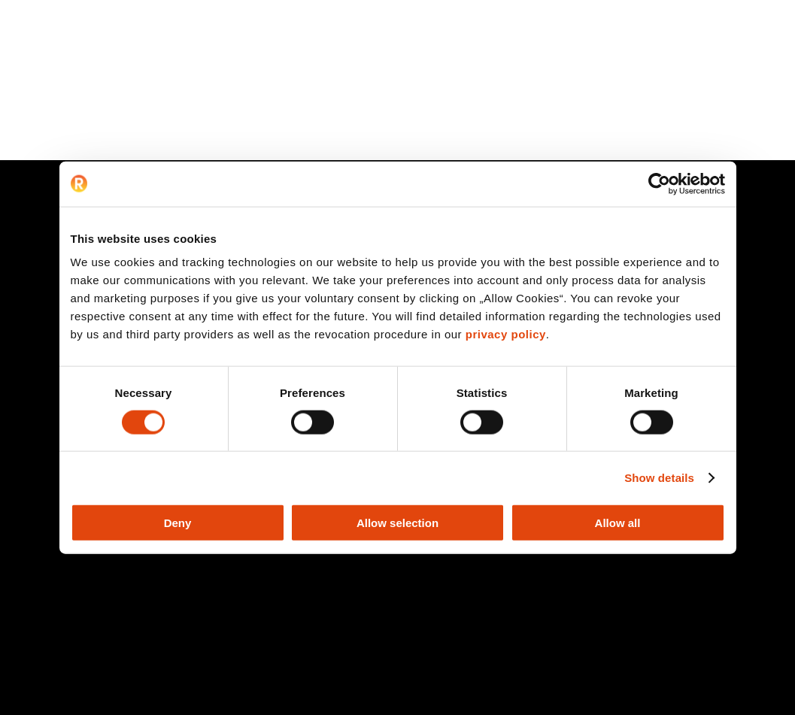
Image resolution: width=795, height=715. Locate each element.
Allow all (618, 523)
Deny (178, 523)
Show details (659, 477)
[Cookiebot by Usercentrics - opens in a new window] (659, 183)
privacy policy (506, 334)
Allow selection (397, 523)
